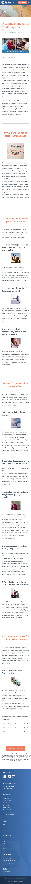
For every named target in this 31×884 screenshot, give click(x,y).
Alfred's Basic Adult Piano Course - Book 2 (15, 728)
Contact (5, 848)
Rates (4, 839)
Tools (4, 846)
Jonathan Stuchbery (8, 788)
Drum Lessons (6, 805)
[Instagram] (9, 776)
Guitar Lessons (7, 800)
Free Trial (22, 2)
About (4, 824)
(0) (15, 2)
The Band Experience (8, 814)
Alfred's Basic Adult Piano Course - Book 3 (15, 732)
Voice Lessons (6, 807)
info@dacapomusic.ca (9, 860)
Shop (4, 841)
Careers (5, 829)
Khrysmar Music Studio (9, 786)
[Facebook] (5, 776)
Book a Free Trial (15, 749)
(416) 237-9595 (7, 858)
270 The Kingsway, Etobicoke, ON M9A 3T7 (14, 863)
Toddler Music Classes (9, 812)
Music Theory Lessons (8, 809)
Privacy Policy (6, 871)
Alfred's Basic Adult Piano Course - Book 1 (15, 724)
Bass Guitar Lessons (8, 802)
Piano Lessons (6, 798)
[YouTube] (13, 776)
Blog (4, 11)
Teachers (5, 826)
